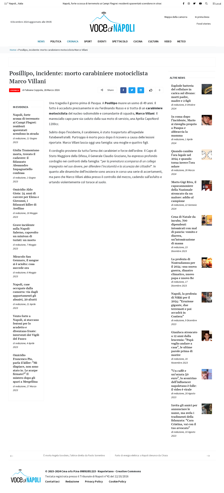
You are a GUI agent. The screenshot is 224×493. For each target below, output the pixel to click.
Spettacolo (120, 41)
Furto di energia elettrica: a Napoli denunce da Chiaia (141, 455)
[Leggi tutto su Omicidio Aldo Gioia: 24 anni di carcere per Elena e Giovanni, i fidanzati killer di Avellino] (26, 199)
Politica (55, 41)
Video (167, 41)
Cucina (137, 41)
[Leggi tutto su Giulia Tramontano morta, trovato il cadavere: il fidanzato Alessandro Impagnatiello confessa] (26, 162)
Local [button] (217, 3)
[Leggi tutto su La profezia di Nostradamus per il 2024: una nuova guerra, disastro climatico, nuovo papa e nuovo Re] (184, 268)
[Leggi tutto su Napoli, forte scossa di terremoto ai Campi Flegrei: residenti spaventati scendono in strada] (26, 124)
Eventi (102, 41)
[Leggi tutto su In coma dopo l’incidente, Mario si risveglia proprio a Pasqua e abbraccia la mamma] (184, 126)
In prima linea (202, 17)
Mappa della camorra (175, 17)
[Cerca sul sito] (183, 3)
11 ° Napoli (13, 3)
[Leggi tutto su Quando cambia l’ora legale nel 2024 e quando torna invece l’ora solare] (184, 158)
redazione (20, 138)
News (41, 41)
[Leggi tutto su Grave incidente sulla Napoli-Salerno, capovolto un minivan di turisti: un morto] (26, 232)
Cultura (153, 41)
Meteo (181, 41)
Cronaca (72, 41)
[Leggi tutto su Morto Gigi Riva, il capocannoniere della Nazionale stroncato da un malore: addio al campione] (184, 191)
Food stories (204, 23)
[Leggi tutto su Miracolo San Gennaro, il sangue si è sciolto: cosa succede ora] (26, 262)
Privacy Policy (94, 481)
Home (13, 49)
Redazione (72, 481)
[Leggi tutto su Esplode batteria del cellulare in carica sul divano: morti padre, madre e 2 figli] (184, 93)
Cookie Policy (117, 481)
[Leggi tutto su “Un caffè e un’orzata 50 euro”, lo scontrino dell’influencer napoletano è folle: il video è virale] (184, 380)
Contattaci (52, 481)
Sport (88, 41)
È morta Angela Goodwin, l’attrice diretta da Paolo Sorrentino (74, 455)
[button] (206, 3)
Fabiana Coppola (34, 90)
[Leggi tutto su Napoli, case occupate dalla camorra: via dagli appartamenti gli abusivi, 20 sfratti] (26, 292)
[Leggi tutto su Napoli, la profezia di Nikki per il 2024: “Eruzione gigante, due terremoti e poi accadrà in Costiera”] (184, 305)
